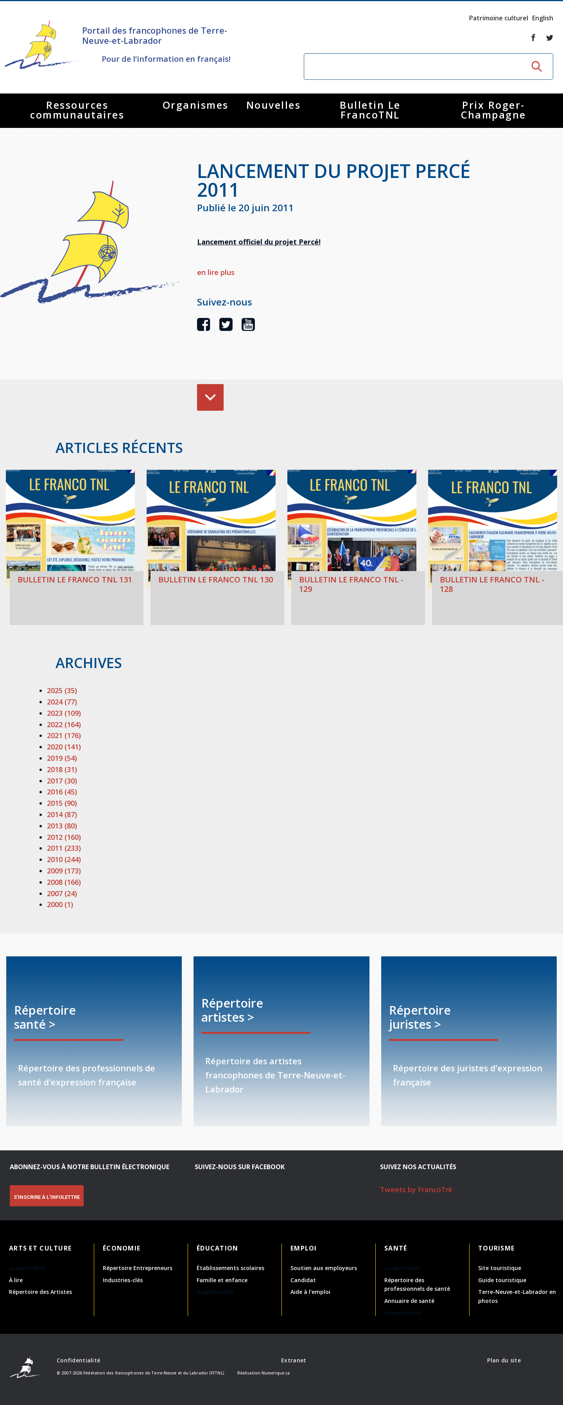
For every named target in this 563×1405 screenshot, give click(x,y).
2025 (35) (62, 690)
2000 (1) (60, 904)
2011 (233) (64, 848)
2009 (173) (64, 870)
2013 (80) (62, 825)
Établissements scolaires (230, 1268)
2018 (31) (62, 769)
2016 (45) (62, 791)
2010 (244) (64, 859)
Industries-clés (123, 1280)
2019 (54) (62, 758)
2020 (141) (64, 746)
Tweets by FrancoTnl (416, 1189)
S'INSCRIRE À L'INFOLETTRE (47, 1197)
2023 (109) (64, 713)
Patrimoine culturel (498, 18)
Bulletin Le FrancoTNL (370, 109)
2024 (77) (62, 701)
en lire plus (216, 272)
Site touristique (499, 1268)
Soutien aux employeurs (323, 1268)
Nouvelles (273, 104)
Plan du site (503, 1360)
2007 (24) (62, 893)
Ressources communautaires (77, 109)
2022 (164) (64, 724)
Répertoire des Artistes (40, 1291)
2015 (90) (62, 803)
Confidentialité (78, 1360)
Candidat (303, 1280)
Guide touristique (502, 1280)
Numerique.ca (276, 1373)
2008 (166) (64, 882)
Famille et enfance (222, 1280)
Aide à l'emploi (310, 1291)
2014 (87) (62, 814)
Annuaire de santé (409, 1300)
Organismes (196, 104)
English (542, 18)
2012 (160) (64, 837)
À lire (16, 1280)
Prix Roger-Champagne (493, 109)
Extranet (293, 1360)
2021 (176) (64, 735)
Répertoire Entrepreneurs (137, 1268)
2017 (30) (62, 780)
